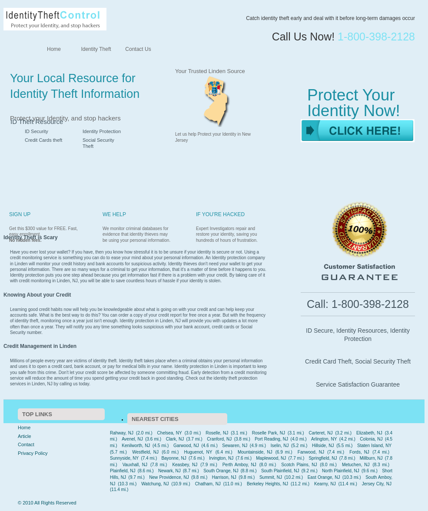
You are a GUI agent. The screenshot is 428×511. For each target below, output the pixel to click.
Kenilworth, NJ (136, 445)
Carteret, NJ (321, 433)
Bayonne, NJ (173, 458)
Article (24, 436)
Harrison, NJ (224, 477)
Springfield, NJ (323, 458)
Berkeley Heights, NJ (267, 483)
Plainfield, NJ (123, 470)
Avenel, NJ (132, 439)
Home (54, 49)
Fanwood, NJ (311, 452)
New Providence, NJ (169, 477)
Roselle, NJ (217, 433)
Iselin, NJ (280, 445)
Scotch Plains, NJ (299, 464)
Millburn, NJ (371, 458)
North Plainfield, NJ (340, 470)
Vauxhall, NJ (135, 464)
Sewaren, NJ (234, 445)
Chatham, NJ (208, 483)
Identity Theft (96, 49)
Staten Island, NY (374, 445)
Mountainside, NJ (255, 452)
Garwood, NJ (186, 445)
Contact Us (138, 49)
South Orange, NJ (220, 470)
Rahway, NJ (121, 433)
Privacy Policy (32, 453)
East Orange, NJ (324, 477)
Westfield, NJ (145, 452)
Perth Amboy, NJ (239, 464)
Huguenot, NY (198, 452)
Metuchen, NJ (356, 464)
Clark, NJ (175, 439)
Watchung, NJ (155, 483)
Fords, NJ (359, 452)
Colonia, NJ (371, 439)
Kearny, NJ (325, 483)
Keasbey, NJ (184, 464)
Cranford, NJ (219, 439)
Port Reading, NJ (271, 439)
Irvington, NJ (221, 458)
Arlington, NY (324, 439)
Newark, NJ (169, 470)
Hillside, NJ (323, 445)
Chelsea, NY (169, 433)
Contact (26, 444)
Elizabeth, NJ (369, 433)
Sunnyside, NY (124, 458)
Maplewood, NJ (271, 458)
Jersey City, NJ (377, 483)
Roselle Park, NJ (268, 433)
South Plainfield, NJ (280, 470)
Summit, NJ (270, 477)
